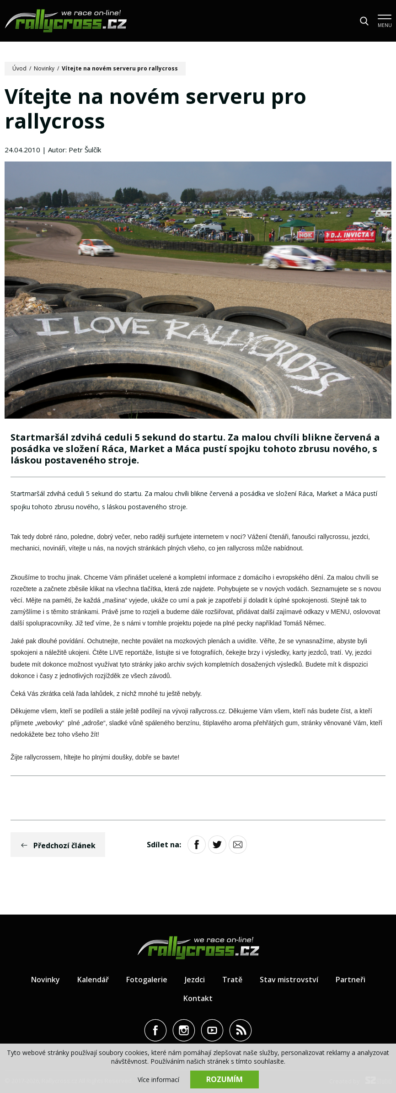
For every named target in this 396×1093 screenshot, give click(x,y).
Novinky (44, 68)
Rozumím (224, 1079)
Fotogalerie (146, 980)
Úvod (19, 68)
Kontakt (198, 998)
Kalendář (93, 980)
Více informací (158, 1079)
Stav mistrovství (289, 980)
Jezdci (195, 980)
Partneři (350, 980)
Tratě (232, 980)
